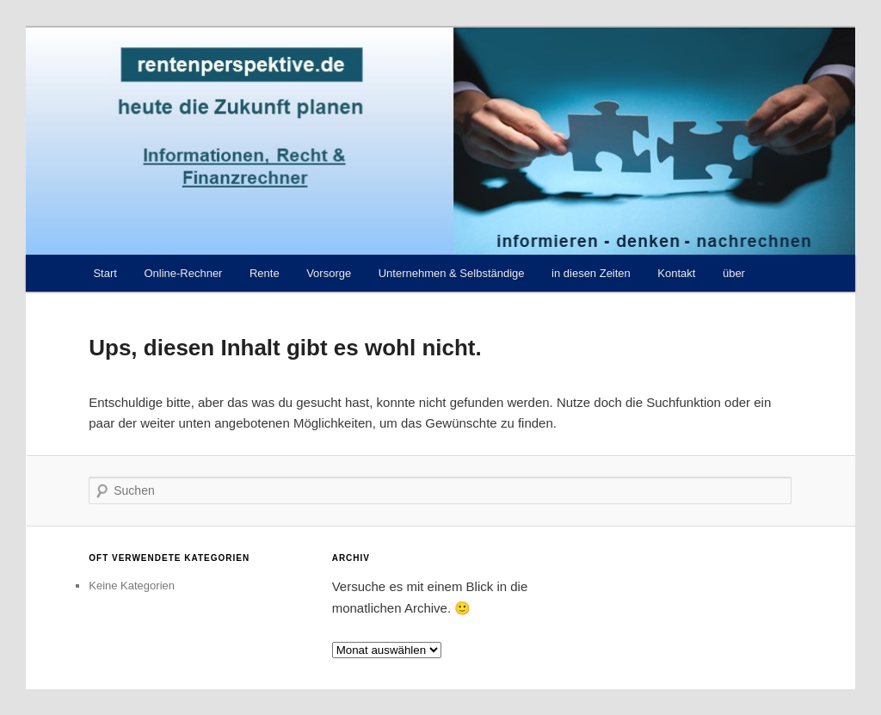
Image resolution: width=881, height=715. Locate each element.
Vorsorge (328, 273)
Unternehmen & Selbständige (452, 273)
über (734, 273)
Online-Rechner (183, 273)
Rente (265, 273)
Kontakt (676, 273)
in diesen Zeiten (591, 273)
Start (104, 273)
